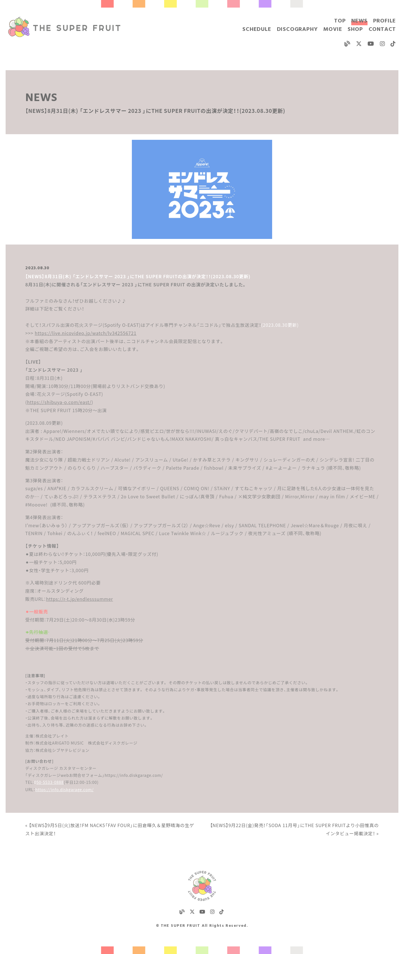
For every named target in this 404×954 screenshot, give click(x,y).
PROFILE (384, 21)
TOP (340, 21)
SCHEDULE (256, 29)
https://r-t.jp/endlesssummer (79, 598)
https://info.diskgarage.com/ (64, 789)
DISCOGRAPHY (297, 29)
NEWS (359, 21)
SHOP (355, 29)
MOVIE (332, 29)
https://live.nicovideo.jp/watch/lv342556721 (86, 333)
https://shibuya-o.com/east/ (59, 402)
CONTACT (382, 29)
